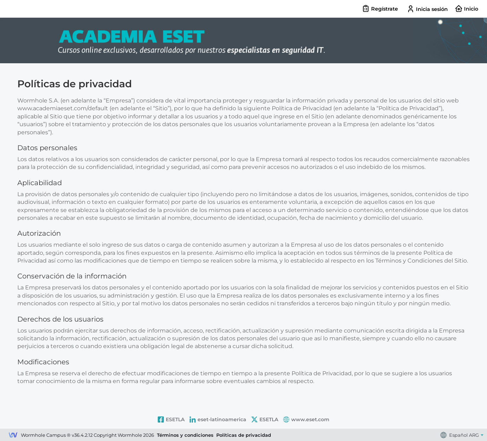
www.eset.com (306, 419)
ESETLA (171, 419)
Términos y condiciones (185, 435)
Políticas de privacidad (243, 435)
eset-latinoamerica (217, 419)
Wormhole (13, 435)
